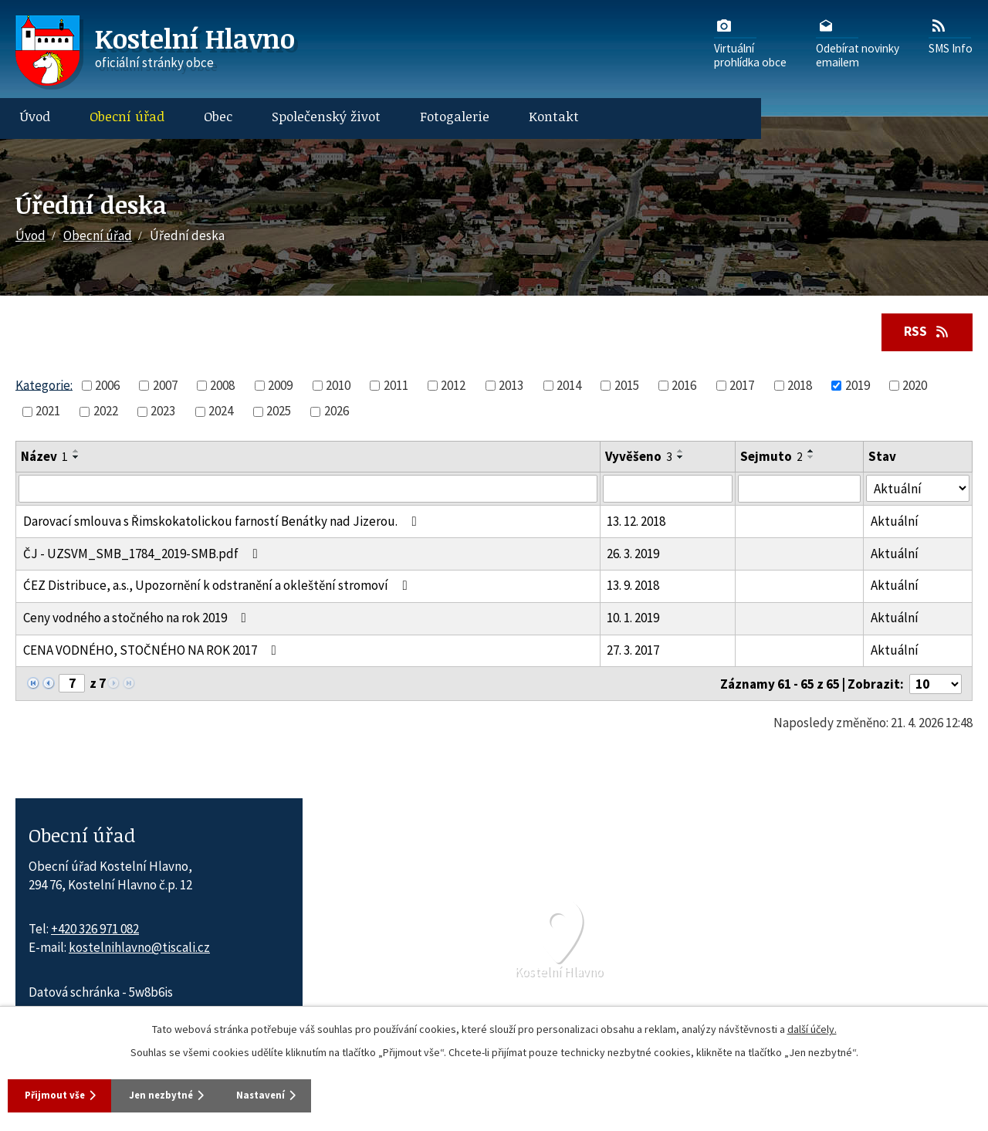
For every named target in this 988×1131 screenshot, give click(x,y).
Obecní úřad (127, 116)
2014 (569, 386)
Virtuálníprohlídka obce (750, 42)
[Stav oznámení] (917, 489)
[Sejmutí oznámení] (799, 490)
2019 (857, 386)
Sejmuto (771, 457)
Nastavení (316, 1094)
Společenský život (326, 116)
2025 (278, 412)
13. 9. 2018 (633, 586)
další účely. (812, 1027)
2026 (336, 412)
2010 (338, 386)
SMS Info (951, 35)
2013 (511, 386)
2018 (799, 386)
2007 (165, 386)
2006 (107, 386)
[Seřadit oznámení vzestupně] (76, 452)
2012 (453, 386)
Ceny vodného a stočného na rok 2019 (137, 619)
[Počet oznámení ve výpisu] (935, 686)
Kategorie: (44, 386)
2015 (626, 386)
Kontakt (554, 116)
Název (44, 457)
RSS (923, 331)
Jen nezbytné (192, 1094)
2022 (105, 412)
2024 (220, 412)
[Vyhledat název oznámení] (308, 490)
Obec (218, 116)
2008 (222, 386)
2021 (48, 412)
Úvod (35, 116)
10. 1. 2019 (633, 619)
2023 (163, 412)
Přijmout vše (61, 1094)
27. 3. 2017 (633, 651)
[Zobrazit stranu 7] (72, 685)
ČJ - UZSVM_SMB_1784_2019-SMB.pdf (143, 555)
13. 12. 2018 (636, 522)
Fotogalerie (454, 116)
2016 (684, 386)
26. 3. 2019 (633, 555)
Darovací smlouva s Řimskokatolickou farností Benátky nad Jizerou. (223, 522)
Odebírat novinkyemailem (857, 42)
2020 (914, 386)
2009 (280, 386)
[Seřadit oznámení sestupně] (76, 458)
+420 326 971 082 (95, 930)
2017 (741, 386)
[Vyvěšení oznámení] (668, 490)
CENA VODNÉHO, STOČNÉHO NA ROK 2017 (153, 651)
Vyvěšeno (638, 457)
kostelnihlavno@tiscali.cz (139, 948)
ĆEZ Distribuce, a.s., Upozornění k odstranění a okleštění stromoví (218, 586)
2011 (396, 386)
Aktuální (895, 522)
